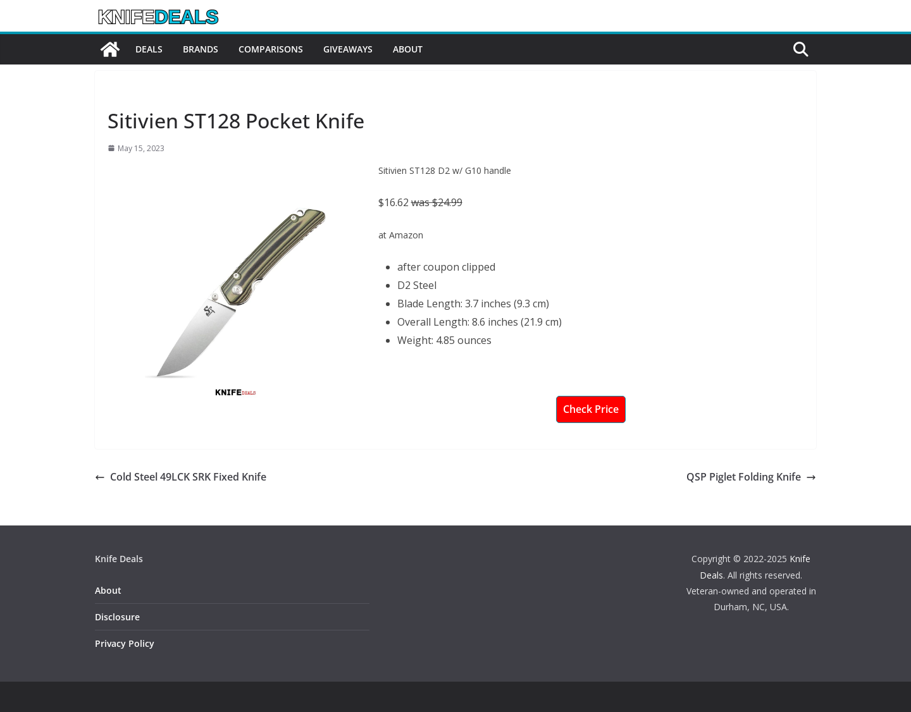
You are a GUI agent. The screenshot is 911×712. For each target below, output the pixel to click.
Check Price (591, 409)
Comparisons (271, 49)
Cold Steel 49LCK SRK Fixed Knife (180, 477)
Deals (149, 49)
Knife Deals (132, 91)
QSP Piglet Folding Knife (751, 477)
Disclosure (117, 617)
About (408, 49)
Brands (200, 49)
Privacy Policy (124, 643)
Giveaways (348, 49)
